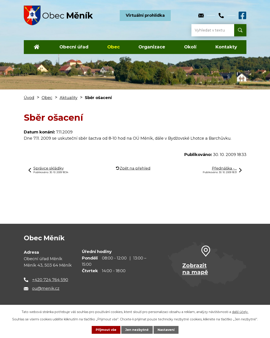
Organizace (151, 47)
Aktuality (68, 97)
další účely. (240, 312)
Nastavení (166, 330)
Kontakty (226, 47)
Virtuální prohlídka (145, 15)
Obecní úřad (73, 47)
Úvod (37, 47)
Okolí (190, 47)
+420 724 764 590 (50, 279)
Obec (113, 47)
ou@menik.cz (45, 288)
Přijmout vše (105, 330)
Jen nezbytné (137, 330)
